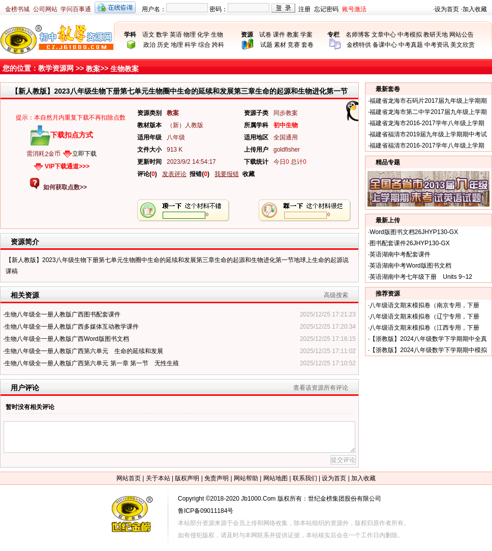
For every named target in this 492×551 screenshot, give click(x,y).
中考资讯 (436, 44)
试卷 (265, 34)
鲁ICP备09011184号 (205, 510)
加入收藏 (475, 9)
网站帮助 (246, 478)
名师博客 (358, 34)
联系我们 (305, 478)
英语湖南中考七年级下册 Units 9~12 (421, 276)
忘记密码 (326, 9)
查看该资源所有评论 (320, 387)
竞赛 (294, 44)
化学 (203, 34)
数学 (162, 34)
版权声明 (187, 478)
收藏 (248, 174)
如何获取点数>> (65, 187)
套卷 (307, 44)
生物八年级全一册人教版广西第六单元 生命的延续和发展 (84, 351)
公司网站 (45, 9)
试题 (266, 44)
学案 (306, 34)
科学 (190, 44)
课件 (279, 34)
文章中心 (384, 34)
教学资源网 (56, 68)
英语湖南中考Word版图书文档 (410, 265)
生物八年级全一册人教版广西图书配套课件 (62, 314)
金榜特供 (359, 44)
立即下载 (84, 153)
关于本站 (158, 478)
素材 (280, 44)
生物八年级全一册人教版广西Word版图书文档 (67, 338)
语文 (148, 34)
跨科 (218, 44)
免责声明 (216, 478)
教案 (293, 34)
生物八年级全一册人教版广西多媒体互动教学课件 (72, 326)
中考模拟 (409, 34)
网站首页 (128, 478)
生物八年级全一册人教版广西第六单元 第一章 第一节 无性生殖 (92, 363)
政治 (149, 44)
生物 (217, 34)
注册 (304, 9)
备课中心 (385, 44)
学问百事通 (75, 9)
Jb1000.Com (258, 498)
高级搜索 (336, 295)
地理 (177, 44)
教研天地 (435, 34)
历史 (163, 44)
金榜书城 (17, 9)
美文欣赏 (462, 44)
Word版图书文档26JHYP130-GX (414, 232)
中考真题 (410, 44)
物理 (189, 34)
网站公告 (461, 34)
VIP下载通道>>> (67, 166)
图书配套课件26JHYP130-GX (409, 243)
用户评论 (25, 388)
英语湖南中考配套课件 (400, 254)
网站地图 (275, 478)
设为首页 (447, 9)
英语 (176, 34)
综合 (204, 44)
